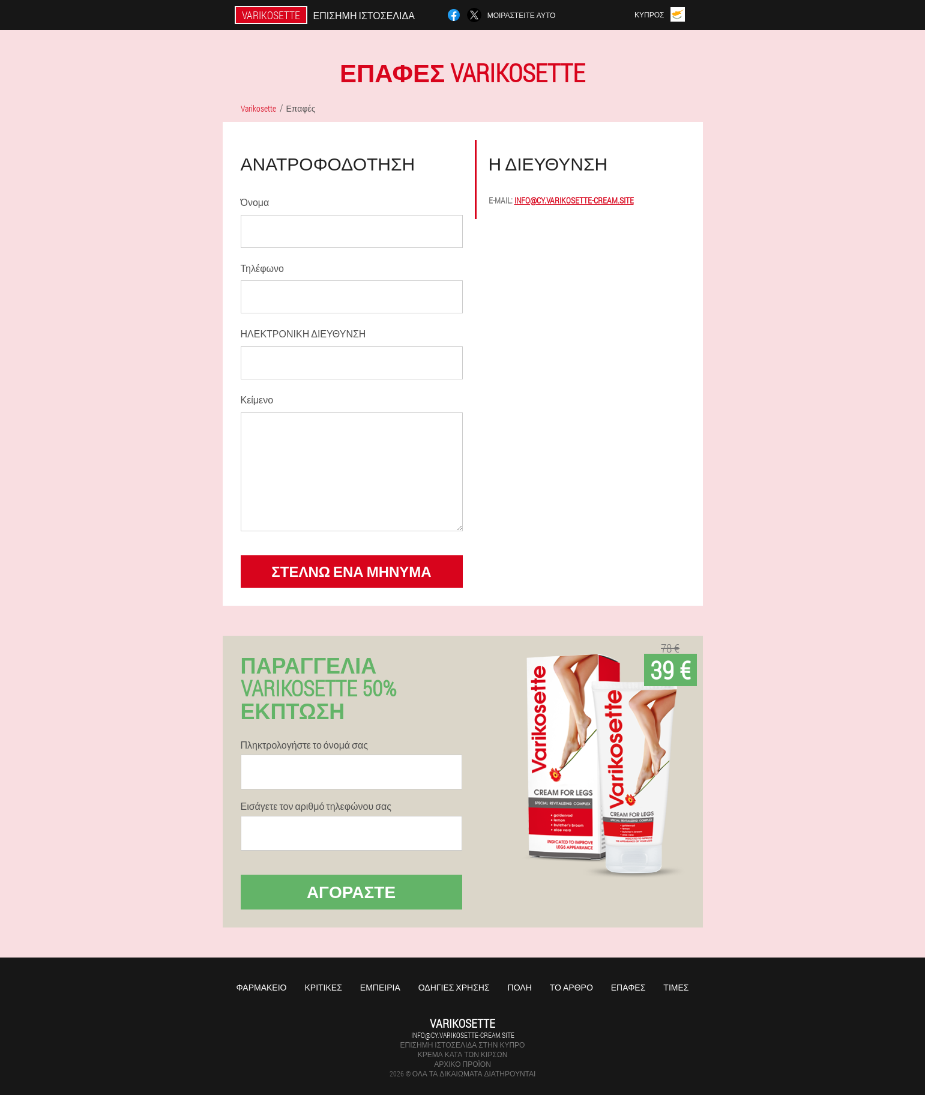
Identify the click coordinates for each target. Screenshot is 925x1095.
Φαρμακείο (262, 987)
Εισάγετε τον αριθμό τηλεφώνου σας (316, 806)
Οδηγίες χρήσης (454, 987)
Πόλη (520, 987)
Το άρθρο (571, 987)
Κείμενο (257, 399)
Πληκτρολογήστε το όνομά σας (304, 745)
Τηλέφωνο (262, 268)
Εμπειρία (380, 987)
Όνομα (255, 202)
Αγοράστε (351, 892)
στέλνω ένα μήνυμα (351, 571)
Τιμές (675, 987)
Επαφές (628, 987)
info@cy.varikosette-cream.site (574, 200)
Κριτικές (323, 987)
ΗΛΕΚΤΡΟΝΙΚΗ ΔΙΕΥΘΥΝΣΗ (303, 333)
